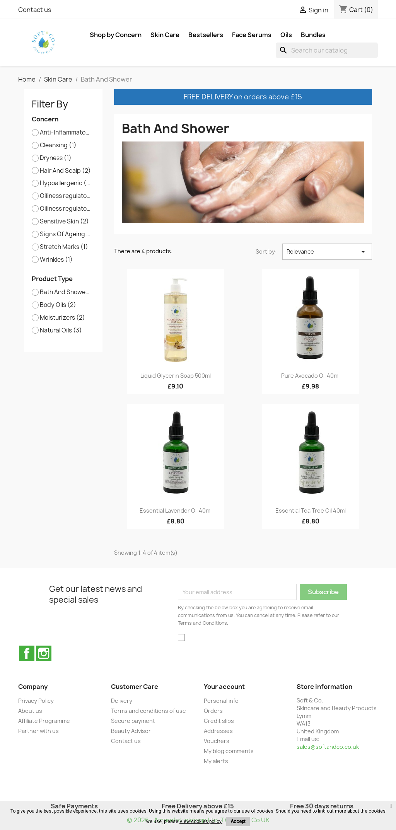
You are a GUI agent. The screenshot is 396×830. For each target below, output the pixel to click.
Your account (224, 686)
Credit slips (219, 720)
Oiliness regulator (65, 196)
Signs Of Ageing (65, 234)
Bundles (313, 35)
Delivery (121, 700)
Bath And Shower (65, 292)
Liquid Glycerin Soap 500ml (175, 375)
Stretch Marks (64, 247)
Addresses (218, 731)
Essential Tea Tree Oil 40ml (310, 510)
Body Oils (58, 305)
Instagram (43, 653)
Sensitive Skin (64, 221)
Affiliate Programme (44, 720)
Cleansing (58, 145)
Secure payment (133, 720)
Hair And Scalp (65, 171)
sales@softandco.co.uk (328, 746)
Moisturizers (62, 318)
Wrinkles (56, 260)
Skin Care (164, 35)
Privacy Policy (36, 700)
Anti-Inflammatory (65, 132)
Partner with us (38, 731)
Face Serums (251, 35)
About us (30, 710)
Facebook (26, 653)
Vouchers (216, 741)
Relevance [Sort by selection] (327, 251)
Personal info (221, 700)
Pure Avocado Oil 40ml (310, 375)
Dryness (56, 158)
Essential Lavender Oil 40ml (176, 510)
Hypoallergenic (65, 183)
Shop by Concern (116, 35)
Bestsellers (205, 35)
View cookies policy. (200, 821)
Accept (238, 821)
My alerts (216, 761)
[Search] (327, 50)
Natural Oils (61, 330)
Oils (286, 35)
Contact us (34, 9)
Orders (213, 710)
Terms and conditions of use (148, 710)
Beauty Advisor (131, 731)
